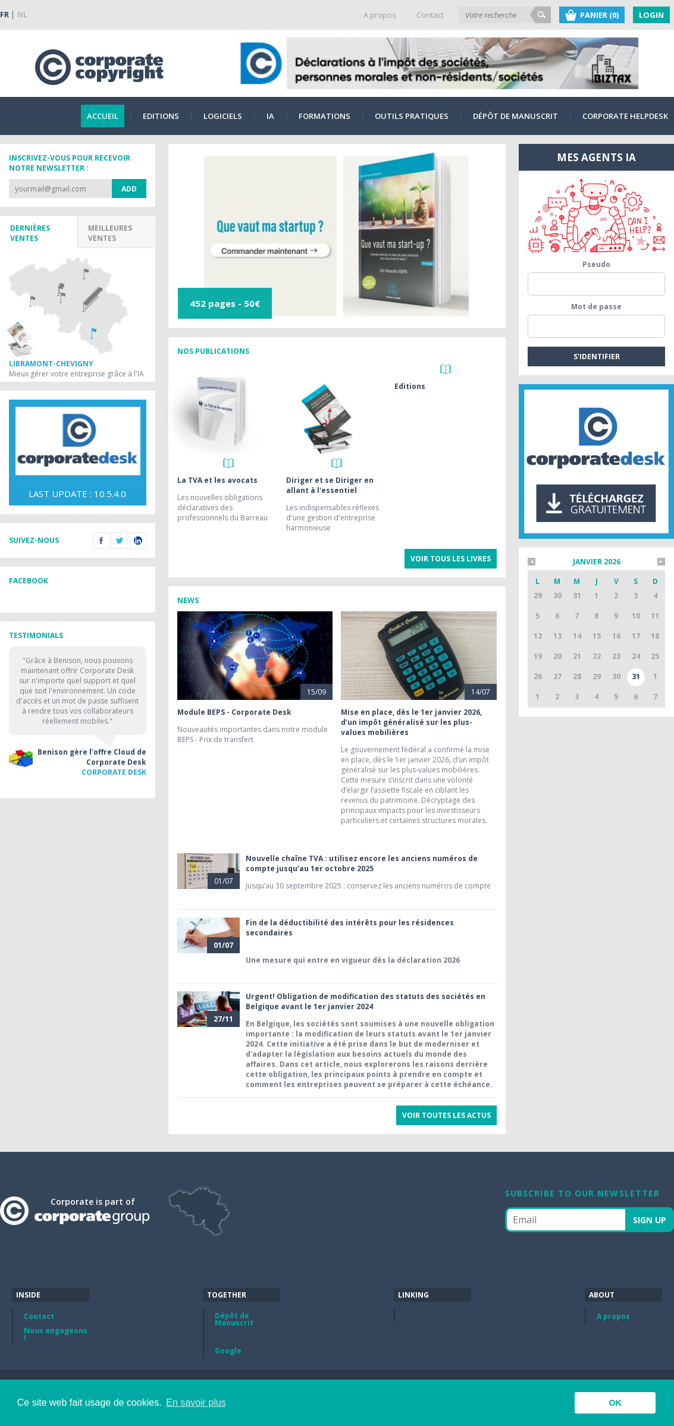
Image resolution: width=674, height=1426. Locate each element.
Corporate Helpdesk (625, 116)
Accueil (102, 116)
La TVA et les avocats (217, 480)
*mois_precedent (531, 562)
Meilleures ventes (110, 233)
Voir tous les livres (450, 559)
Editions (161, 116)
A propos (379, 15)
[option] (337, 236)
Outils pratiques (412, 116)
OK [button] (615, 1403)
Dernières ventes (30, 233)
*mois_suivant (661, 562)
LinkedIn (138, 540)
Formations (324, 116)
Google (228, 1351)
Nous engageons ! (55, 1334)
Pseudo (596, 264)
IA (270, 116)
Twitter (119, 540)
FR (4, 15)
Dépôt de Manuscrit (515, 116)
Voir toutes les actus (446, 1115)
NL (22, 15)
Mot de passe (596, 306)
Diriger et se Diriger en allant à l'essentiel (330, 485)
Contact (430, 15)
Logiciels (222, 116)
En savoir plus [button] (196, 1402)
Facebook (101, 540)
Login (651, 15)
